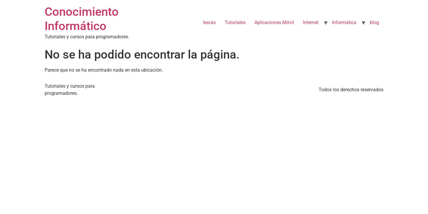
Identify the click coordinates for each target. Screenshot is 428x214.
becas (209, 22)
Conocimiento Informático (82, 19)
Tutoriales (235, 22)
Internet (311, 22)
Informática (344, 22)
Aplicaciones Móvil (274, 22)
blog (374, 22)
